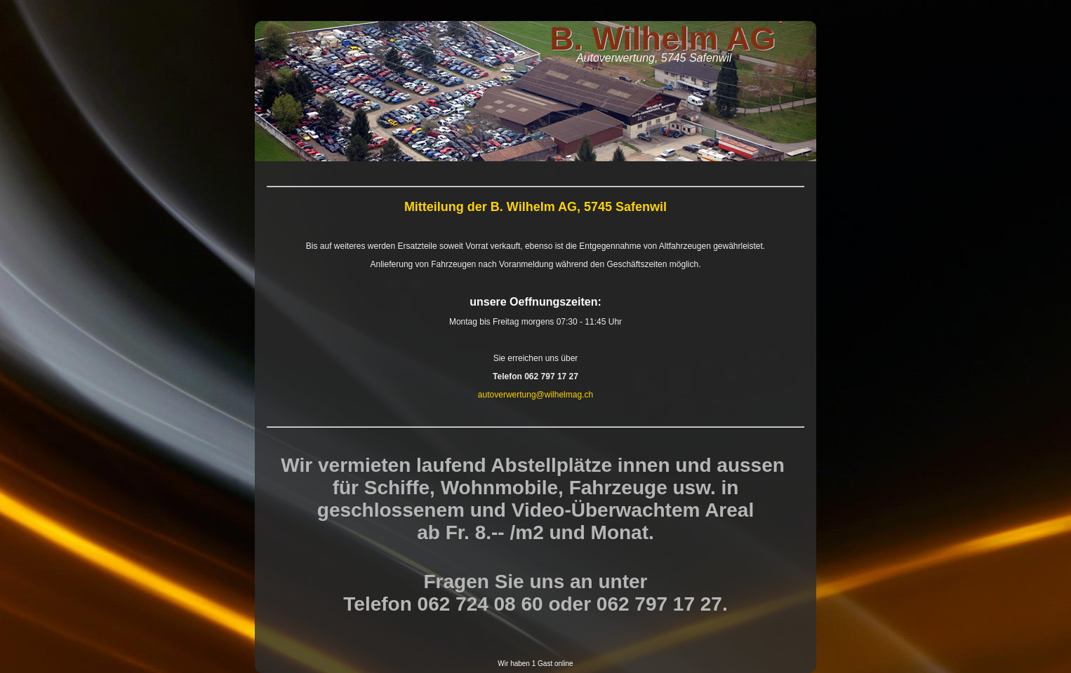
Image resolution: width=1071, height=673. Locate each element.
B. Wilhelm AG (663, 38)
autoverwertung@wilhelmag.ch (535, 395)
